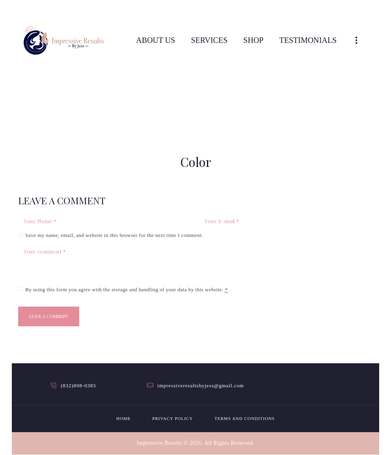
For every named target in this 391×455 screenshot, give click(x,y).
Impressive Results (159, 443)
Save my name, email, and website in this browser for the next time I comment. (114, 235)
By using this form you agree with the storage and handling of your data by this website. (126, 290)
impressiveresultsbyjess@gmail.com (200, 385)
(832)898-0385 (78, 385)
